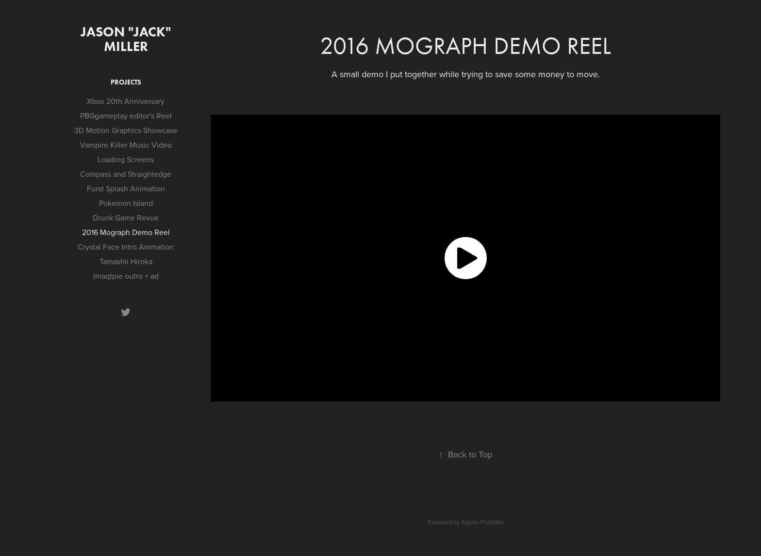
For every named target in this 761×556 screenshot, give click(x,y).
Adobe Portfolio (482, 522)
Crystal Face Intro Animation (126, 246)
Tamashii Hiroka (125, 261)
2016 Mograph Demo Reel (126, 232)
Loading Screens (126, 159)
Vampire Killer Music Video (126, 144)
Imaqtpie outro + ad (126, 275)
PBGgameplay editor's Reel (126, 115)
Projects (126, 82)
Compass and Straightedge (125, 173)
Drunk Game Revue (126, 217)
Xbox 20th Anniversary (126, 101)
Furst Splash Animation (126, 188)
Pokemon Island (126, 203)
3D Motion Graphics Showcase (126, 130)
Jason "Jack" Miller (127, 38)
